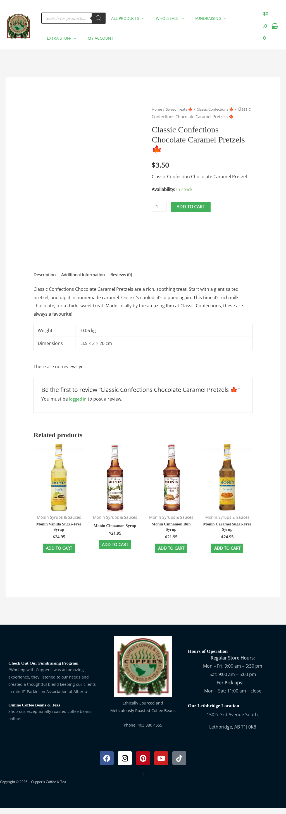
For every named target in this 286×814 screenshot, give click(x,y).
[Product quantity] (160, 215)
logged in (78, 401)
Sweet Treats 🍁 (182, 109)
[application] (142, 14)
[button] (126, 15)
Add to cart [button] (59, 552)
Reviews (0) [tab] (128, 276)
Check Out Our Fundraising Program (46, 669)
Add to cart (192, 215)
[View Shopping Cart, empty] (270, 26)
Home (157, 109)
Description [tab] (46, 276)
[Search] (99, 15)
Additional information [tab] (87, 276)
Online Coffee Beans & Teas (36, 710)
